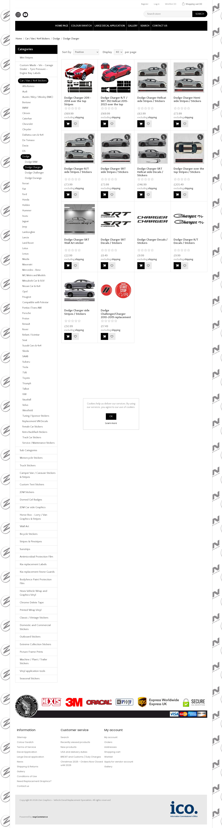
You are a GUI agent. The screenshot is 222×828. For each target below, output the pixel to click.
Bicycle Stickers (29, 534)
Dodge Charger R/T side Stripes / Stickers (78, 170)
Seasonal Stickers (30, 678)
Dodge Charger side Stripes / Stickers (76, 312)
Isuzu (25, 216)
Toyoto (26, 378)
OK (111, 416)
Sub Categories (28, 450)
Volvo (25, 405)
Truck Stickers (28, 465)
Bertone (26, 102)
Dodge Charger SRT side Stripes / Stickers (114, 170)
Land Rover (28, 243)
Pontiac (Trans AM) (32, 307)
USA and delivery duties (74, 752)
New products (69, 747)
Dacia (25, 145)
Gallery (132, 25)
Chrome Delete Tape (32, 602)
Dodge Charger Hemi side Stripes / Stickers (187, 99)
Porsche (26, 313)
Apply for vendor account (118, 761)
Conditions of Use (27, 776)
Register (144, 4)
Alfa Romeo (28, 86)
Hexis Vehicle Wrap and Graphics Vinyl (33, 593)
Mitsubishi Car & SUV (33, 280)
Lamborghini (28, 232)
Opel (25, 291)
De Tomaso (28, 140)
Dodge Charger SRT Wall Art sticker (76, 241)
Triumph (26, 383)
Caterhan (27, 118)
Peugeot (26, 297)
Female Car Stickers (32, 426)
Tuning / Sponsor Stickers (35, 416)
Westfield (27, 410)
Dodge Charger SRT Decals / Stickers (113, 241)
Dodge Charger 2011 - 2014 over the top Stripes (77, 101)
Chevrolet (27, 124)
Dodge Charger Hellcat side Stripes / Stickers (151, 99)
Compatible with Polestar (35, 302)
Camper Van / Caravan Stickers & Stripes (38, 475)
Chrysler (26, 129)
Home (19, 38)
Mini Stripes (26, 57)
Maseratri (27, 264)
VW (24, 394)
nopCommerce (40, 817)
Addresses (110, 747)
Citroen (26, 113)
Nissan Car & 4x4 (31, 286)
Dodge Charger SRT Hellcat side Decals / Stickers (150, 172)
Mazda (25, 259)
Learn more (111, 423)
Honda (25, 199)
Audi (24, 91)
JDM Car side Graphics (33, 507)
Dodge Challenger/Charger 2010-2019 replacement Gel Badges (116, 315)
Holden (26, 205)
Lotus (25, 248)
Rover (25, 329)
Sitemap (22, 737)
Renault (26, 324)
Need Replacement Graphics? (34, 781)
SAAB (25, 356)
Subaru (26, 361)
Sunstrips (25, 549)
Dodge (56, 38)
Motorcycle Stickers (31, 457)
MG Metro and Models (34, 275)
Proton (25, 318)
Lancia (25, 237)
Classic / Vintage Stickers (34, 617)
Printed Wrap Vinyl (30, 610)
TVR (24, 372)
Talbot (25, 389)
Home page (61, 25)
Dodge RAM (31, 162)
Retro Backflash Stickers (34, 432)
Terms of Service (26, 747)
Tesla (25, 367)
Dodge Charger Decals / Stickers (152, 241)
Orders (108, 742)
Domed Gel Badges (31, 499)
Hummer (26, 210)
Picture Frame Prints (31, 651)
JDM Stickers (27, 492)
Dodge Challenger (34, 172)
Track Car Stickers (31, 437)
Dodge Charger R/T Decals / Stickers (186, 241)
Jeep (24, 226)
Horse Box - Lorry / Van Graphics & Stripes (33, 516)
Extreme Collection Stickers (35, 644)
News (20, 761)
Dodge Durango (33, 178)
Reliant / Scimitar (31, 334)
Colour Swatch (81, 25)
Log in (156, 4)
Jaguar (25, 221)
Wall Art (24, 526)
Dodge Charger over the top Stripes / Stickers (189, 170)
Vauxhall (26, 399)
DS (24, 151)
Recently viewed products (75, 742)
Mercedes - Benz (31, 270)
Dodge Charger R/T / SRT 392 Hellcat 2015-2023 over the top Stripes (114, 102)
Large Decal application (110, 25)
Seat (24, 340)
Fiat (24, 189)
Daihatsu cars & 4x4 (32, 135)
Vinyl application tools (32, 671)
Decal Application (27, 752)
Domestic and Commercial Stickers (35, 627)
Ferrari (25, 183)
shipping (79, 117)
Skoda (25, 351)
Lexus (25, 253)
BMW (25, 108)
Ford (24, 194)
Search (144, 25)
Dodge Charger (33, 167)
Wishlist (108, 756)
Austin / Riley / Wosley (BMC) (37, 97)
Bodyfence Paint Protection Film (36, 581)
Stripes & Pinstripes (31, 541)
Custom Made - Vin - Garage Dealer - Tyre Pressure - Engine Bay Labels (36, 69)
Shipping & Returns (27, 766)
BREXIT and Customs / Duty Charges (81, 756)
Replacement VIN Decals (35, 421)
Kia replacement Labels (33, 564)
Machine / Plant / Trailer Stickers (33, 661)
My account (110, 737)
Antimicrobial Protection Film (36, 556)
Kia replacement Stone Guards (37, 571)
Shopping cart (112, 752)
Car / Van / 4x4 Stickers (37, 38)
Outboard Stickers (30, 636)
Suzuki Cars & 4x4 (31, 345)
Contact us (159, 25)
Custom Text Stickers (32, 484)
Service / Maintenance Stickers (38, 443)
